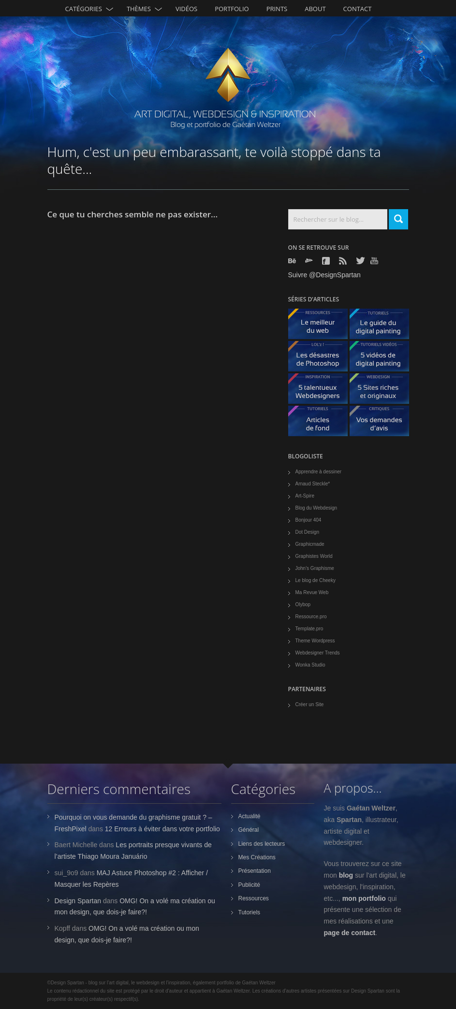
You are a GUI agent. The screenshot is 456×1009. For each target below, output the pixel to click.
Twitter (361, 260)
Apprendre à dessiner (318, 471)
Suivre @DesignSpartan (324, 275)
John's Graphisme (314, 568)
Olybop (303, 604)
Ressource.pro (311, 616)
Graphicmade (309, 544)
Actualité (249, 816)
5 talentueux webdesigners (321, 391)
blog (346, 875)
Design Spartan (78, 901)
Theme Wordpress (315, 640)
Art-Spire (304, 495)
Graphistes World (314, 556)
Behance (293, 261)
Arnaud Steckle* (312, 483)
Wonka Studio (310, 665)
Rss (344, 261)
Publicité (249, 884)
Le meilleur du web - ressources (321, 326)
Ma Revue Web (312, 592)
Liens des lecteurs (261, 843)
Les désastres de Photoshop (321, 358)
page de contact (350, 933)
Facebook (327, 261)
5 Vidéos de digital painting (383, 358)
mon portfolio (364, 898)
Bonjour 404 (308, 520)
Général (248, 829)
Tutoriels (249, 912)
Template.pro (309, 628)
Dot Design (307, 532)
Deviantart (310, 261)
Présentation (254, 870)
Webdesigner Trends (317, 652)
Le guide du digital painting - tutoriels (383, 326)
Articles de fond (321, 423)
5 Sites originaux (383, 391)
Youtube (375, 260)
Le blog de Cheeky (315, 580)
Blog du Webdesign (316, 508)
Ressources (253, 898)
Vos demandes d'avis (383, 423)
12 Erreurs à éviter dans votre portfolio (162, 829)
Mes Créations (257, 857)
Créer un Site (309, 704)
